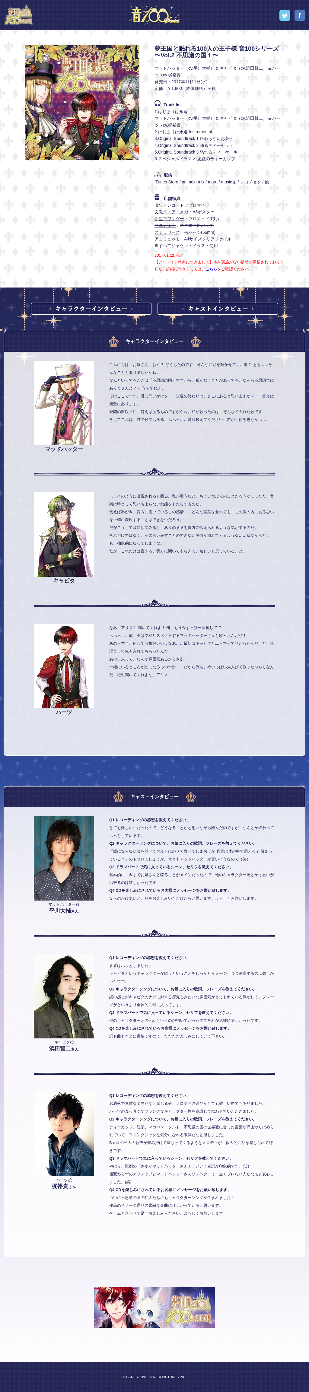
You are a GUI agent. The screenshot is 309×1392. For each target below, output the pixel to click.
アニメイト (165, 225)
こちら (211, 269)
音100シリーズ (154, 15)
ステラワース (167, 232)
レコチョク (250, 182)
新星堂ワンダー (169, 218)
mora (213, 182)
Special (259, 15)
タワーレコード (169, 205)
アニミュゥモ (167, 239)
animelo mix (193, 182)
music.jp (228, 182)
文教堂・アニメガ (171, 211)
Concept (225, 15)
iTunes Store (166, 182)
